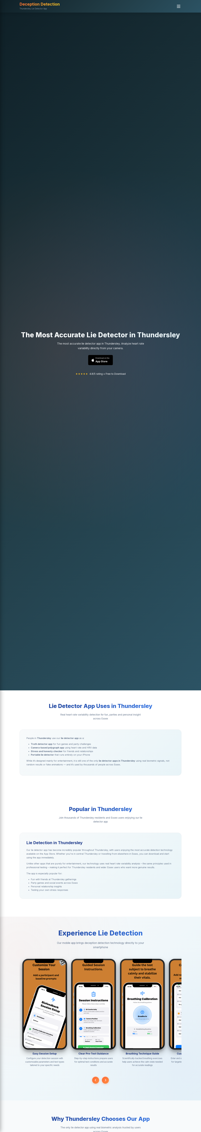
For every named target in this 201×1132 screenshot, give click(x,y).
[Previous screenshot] (95, 1080)
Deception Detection (40, 4)
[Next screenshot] (105, 1080)
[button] (178, 6)
